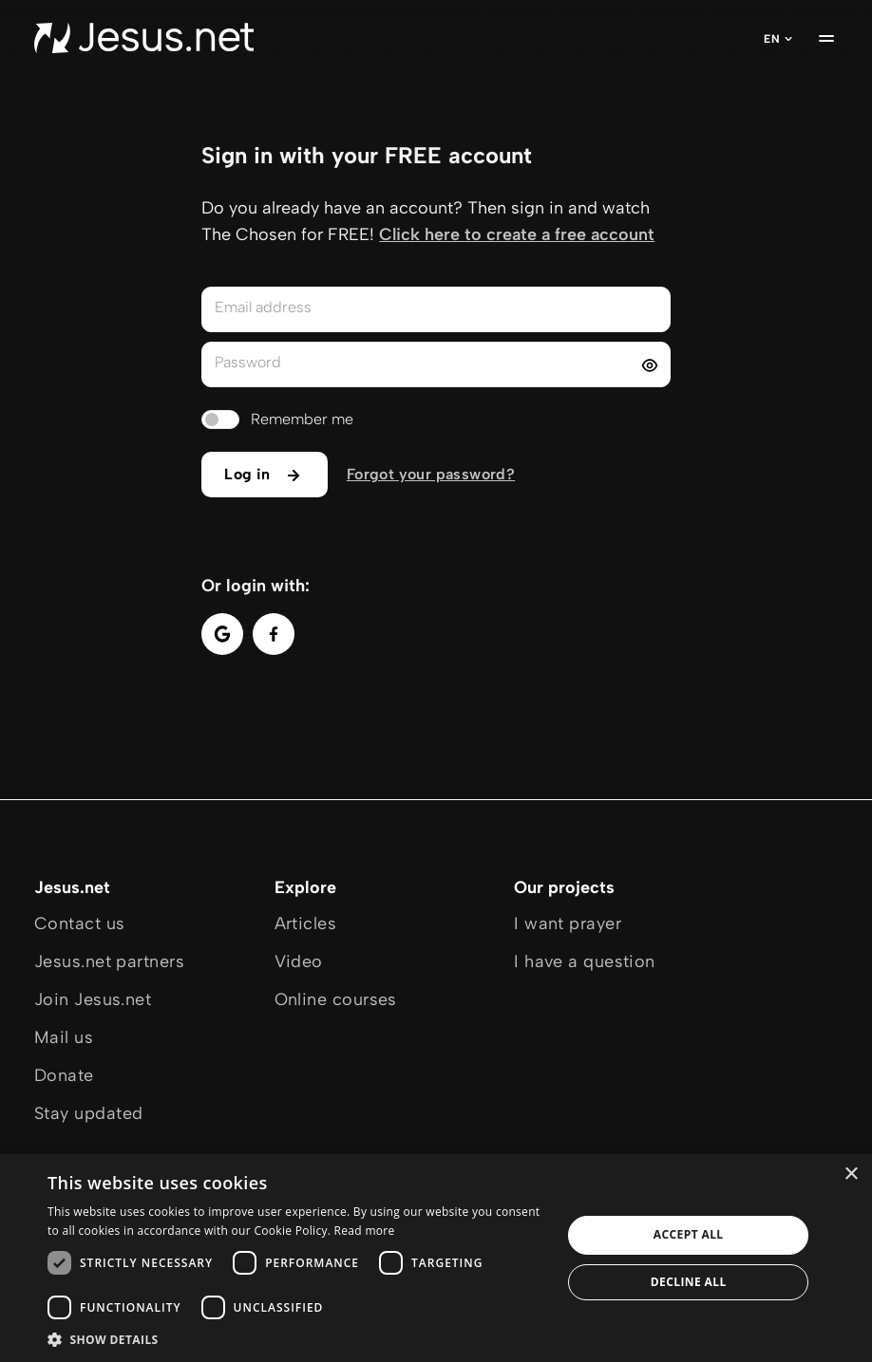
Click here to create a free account (516, 234)
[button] (296, 1339)
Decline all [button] (689, 1282)
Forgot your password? (431, 474)
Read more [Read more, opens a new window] (364, 1230)
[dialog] (436, 1258)
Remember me (302, 419)
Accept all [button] (689, 1234)
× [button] (851, 1174)
